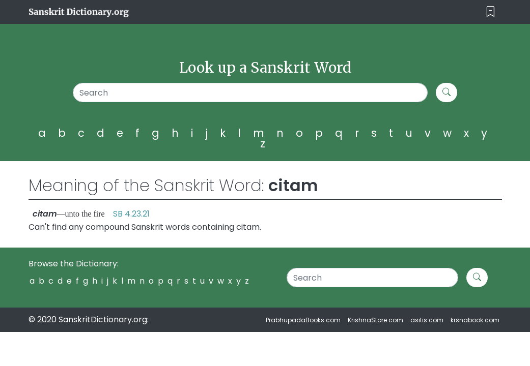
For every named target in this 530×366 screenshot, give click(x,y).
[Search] (250, 92)
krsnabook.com (475, 320)
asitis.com (426, 320)
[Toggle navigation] (490, 12)
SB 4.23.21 (131, 214)
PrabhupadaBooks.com (303, 320)
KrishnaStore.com (375, 320)
